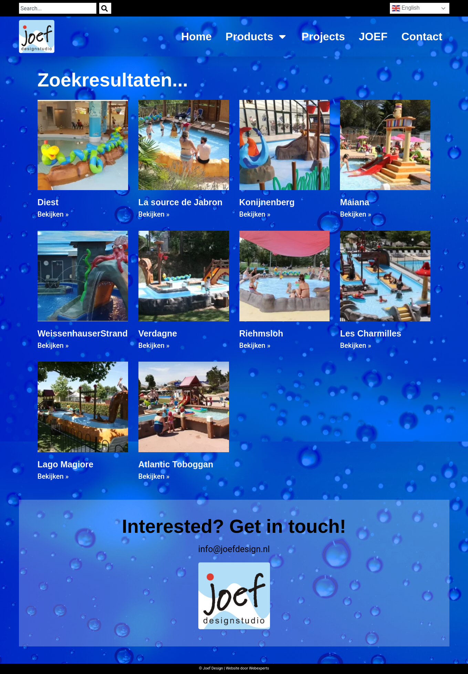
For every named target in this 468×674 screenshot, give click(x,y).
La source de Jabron (180, 202)
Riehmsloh (261, 333)
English (406, 8)
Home (196, 36)
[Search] (105, 8)
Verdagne (157, 333)
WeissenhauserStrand (83, 333)
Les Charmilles (370, 333)
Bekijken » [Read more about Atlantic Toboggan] (154, 476)
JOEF (373, 36)
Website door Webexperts (247, 668)
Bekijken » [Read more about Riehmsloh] (255, 345)
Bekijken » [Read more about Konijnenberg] (255, 214)
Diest (48, 202)
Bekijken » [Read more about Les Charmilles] (355, 345)
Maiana (354, 202)
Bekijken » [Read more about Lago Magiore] (53, 476)
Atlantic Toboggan (176, 464)
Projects (323, 36)
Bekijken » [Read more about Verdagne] (154, 345)
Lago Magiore (66, 464)
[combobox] (57, 8)
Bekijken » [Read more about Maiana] (355, 214)
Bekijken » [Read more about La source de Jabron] (154, 214)
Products (257, 36)
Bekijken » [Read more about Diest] (53, 214)
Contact (421, 36)
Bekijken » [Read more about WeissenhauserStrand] (53, 345)
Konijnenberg (267, 202)
